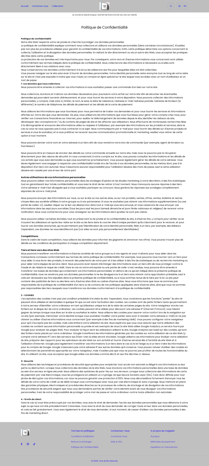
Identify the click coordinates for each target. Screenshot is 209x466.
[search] (171, 6)
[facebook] (21, 444)
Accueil (24, 6)
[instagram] (28, 444)
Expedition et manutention (164, 447)
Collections (57, 6)
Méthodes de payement (163, 441)
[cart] (182, 6)
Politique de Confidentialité (84, 447)
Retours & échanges (81, 441)
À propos (155, 436)
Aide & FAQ (116, 441)
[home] (104, 6)
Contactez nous (40, 6)
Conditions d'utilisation (82, 436)
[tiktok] (34, 444)
